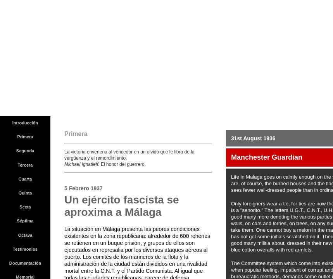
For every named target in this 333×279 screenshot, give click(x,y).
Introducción (25, 123)
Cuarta (25, 179)
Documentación (25, 263)
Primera (25, 136)
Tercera (25, 165)
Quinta (25, 193)
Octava (25, 235)
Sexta (25, 207)
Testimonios (25, 249)
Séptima (25, 221)
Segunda (25, 150)
